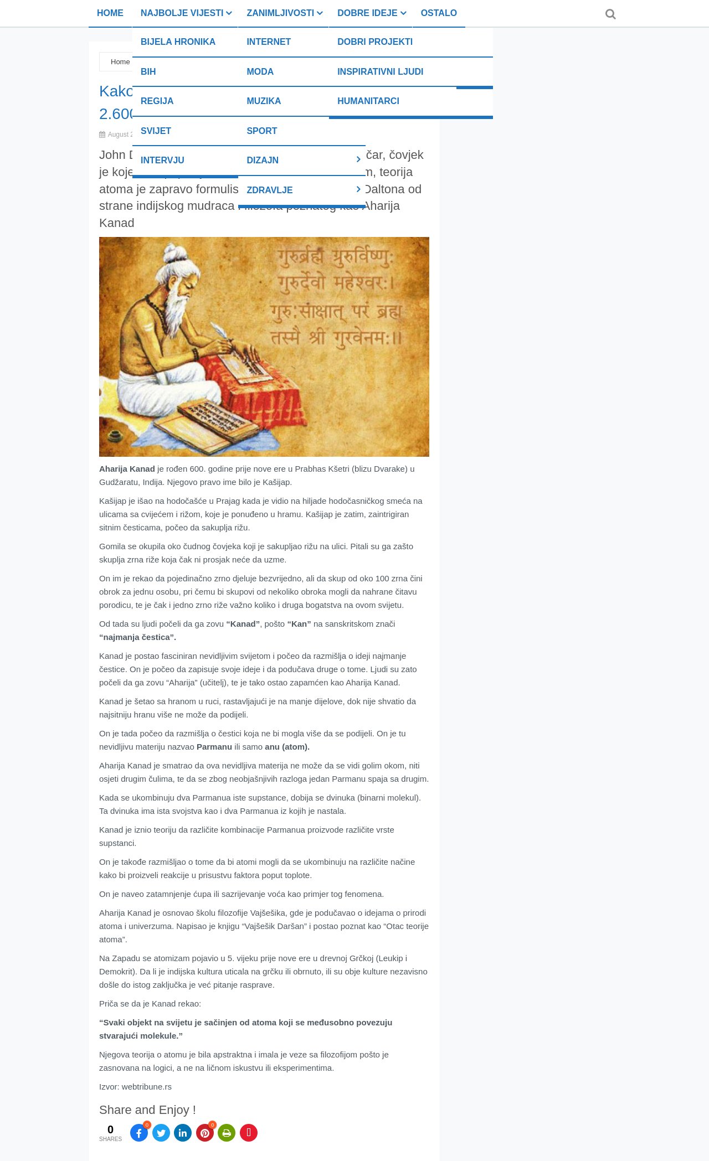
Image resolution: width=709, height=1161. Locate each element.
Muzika (263, 101)
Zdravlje (269, 190)
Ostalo (439, 13)
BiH (148, 71)
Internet (268, 42)
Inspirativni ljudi (380, 71)
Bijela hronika (178, 42)
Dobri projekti (375, 42)
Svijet (156, 131)
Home (110, 13)
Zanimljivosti (280, 13)
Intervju (162, 160)
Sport (261, 131)
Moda (260, 71)
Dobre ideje (367, 13)
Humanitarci (368, 101)
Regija (157, 101)
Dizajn (262, 160)
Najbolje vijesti (182, 13)
